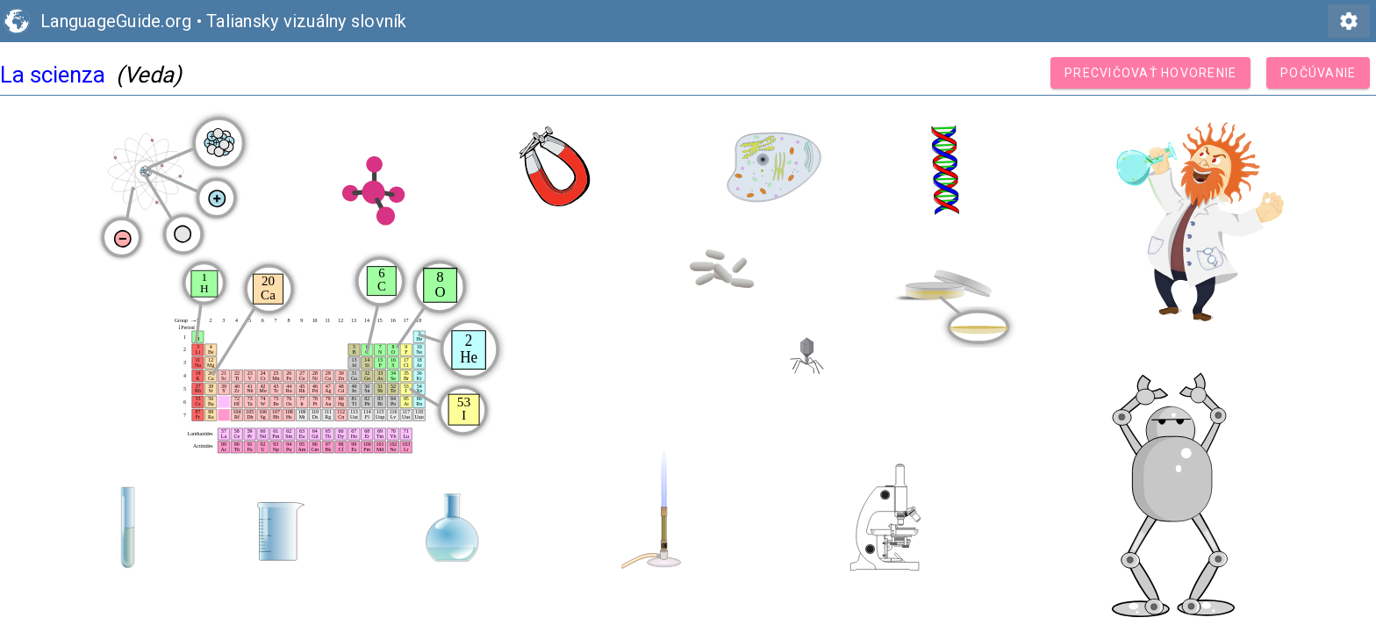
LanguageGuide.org (115, 21)
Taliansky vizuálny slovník (306, 21)
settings (1348, 21)
